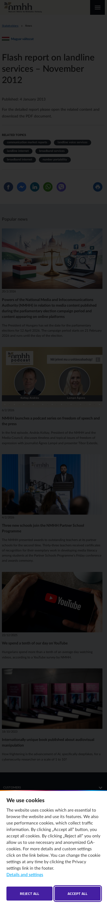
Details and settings (24, 875)
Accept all (77, 893)
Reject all (29, 893)
